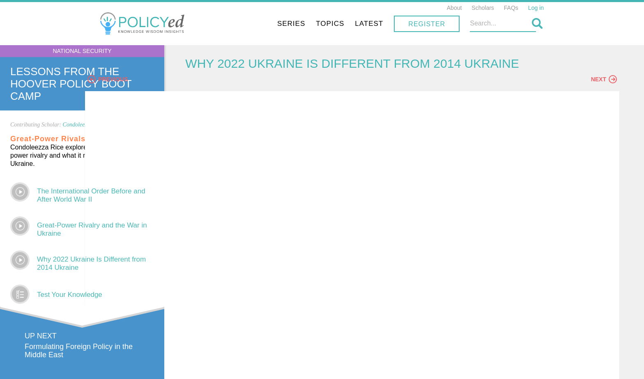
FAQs (511, 8)
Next (604, 85)
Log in (536, 8)
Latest (431, 24)
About (454, 8)
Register (488, 24)
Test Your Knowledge (69, 295)
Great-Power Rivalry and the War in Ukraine (92, 229)
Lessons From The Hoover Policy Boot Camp (70, 83)
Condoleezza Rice (83, 125)
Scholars (483, 8)
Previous (211, 85)
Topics (392, 24)
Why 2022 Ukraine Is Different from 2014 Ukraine (91, 263)
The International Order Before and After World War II (91, 195)
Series (353, 24)
